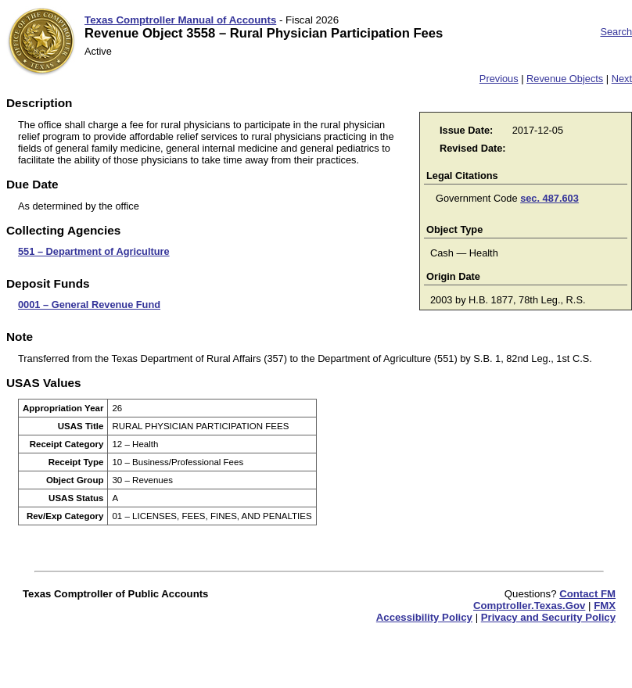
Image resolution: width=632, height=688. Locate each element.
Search (616, 32)
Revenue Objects (564, 78)
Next (622, 78)
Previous (499, 78)
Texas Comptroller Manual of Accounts (180, 20)
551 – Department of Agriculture (94, 251)
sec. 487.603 (549, 198)
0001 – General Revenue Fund (89, 304)
